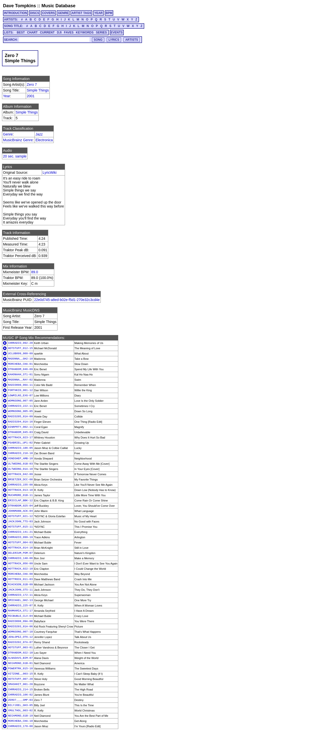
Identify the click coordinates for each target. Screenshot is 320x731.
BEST (21, 32)
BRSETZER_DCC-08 (20, 479)
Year (6, 96)
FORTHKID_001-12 (20, 390)
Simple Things (38, 90)
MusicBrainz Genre (18, 140)
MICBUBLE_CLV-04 (20, 616)
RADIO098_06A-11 (20, 385)
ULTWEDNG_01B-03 (20, 463)
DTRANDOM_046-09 (20, 369)
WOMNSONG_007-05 (20, 400)
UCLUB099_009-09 (20, 353)
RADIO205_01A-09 (20, 416)
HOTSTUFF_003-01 (20, 647)
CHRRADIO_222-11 (20, 406)
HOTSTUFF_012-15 (20, 348)
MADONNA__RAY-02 (20, 379)
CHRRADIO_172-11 (20, 595)
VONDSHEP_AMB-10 (20, 458)
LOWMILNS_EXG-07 (20, 395)
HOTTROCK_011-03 (20, 579)
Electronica (44, 140)
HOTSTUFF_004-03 (20, 542)
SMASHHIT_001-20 (20, 684)
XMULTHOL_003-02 (20, 710)
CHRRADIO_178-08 (20, 726)
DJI (59, 32)
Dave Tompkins (19, 5)
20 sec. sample (14, 156)
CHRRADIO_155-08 (20, 484)
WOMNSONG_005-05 (20, 411)
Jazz (39, 134)
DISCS (34, 13)
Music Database (59, 5)
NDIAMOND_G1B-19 (20, 715)
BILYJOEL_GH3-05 (20, 705)
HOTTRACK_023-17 (20, 437)
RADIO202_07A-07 (20, 642)
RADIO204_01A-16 (20, 421)
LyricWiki (49, 172)
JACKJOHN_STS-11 (20, 589)
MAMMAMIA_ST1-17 (20, 610)
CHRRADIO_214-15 (20, 689)
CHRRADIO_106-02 (20, 694)
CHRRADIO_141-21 (20, 532)
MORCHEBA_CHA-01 (20, 364)
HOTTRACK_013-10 (20, 490)
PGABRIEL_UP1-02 (20, 442)
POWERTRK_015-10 (20, 668)
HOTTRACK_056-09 (20, 563)
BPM (109, 13)
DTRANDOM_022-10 (20, 652)
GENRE (63, 13)
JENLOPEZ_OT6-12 (20, 637)
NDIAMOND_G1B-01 (20, 663)
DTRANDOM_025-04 (20, 505)
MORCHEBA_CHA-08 (20, 574)
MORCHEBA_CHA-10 (20, 721)
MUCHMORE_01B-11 (20, 495)
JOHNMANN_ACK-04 (20, 511)
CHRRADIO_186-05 (20, 448)
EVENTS (117, 32)
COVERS (48, 13)
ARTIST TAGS (81, 13)
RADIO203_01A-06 (20, 626)
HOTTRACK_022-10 (20, 568)
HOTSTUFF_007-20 (20, 679)
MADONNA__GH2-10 (20, 358)
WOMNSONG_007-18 (20, 631)
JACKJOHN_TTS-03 (20, 521)
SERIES (101, 32)
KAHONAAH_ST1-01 (20, 374)
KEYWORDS (85, 32)
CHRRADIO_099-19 (20, 537)
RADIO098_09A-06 (20, 621)
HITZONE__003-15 (20, 673)
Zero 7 (32, 84)
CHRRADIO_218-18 (20, 453)
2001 (30, 96)
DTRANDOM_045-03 (20, 432)
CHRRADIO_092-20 (20, 343)
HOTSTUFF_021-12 (20, 516)
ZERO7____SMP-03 (20, 700)
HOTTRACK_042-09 (20, 474)
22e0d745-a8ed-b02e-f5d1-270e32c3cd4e (67, 300)
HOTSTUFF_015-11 (20, 526)
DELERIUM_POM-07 (20, 553)
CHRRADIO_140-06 (20, 558)
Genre (8, 134)
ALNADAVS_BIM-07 (20, 658)
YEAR (98, 13)
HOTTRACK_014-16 (20, 547)
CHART (32, 32)
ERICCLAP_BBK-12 (20, 500)
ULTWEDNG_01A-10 (20, 469)
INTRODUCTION (15, 13)
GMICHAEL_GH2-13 (20, 600)
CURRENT (47, 32)
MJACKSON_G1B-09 (20, 584)
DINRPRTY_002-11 (20, 427)
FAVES (69, 32)
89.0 (34, 272)
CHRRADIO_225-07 (20, 605)
